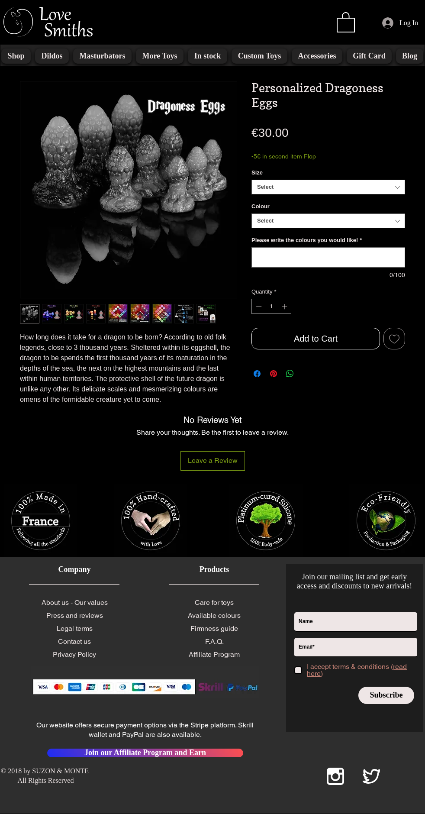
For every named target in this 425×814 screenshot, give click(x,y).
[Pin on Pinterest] (273, 373)
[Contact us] (74, 641)
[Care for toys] (214, 602)
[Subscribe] (386, 695)
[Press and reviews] (74, 615)
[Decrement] (258, 306)
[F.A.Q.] (214, 641)
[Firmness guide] (214, 628)
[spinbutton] (271, 306)
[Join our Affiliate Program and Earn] (145, 753)
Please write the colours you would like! (306, 240)
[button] (346, 21)
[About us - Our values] (74, 602)
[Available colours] (214, 615)
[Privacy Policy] (74, 654)
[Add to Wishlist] (394, 338)
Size (257, 172)
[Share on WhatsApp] (290, 373)
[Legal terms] (74, 628)
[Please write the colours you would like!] (328, 257)
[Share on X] (306, 373)
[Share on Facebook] (257, 373)
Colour (260, 206)
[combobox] (328, 187)
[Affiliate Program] (214, 654)
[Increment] (285, 306)
